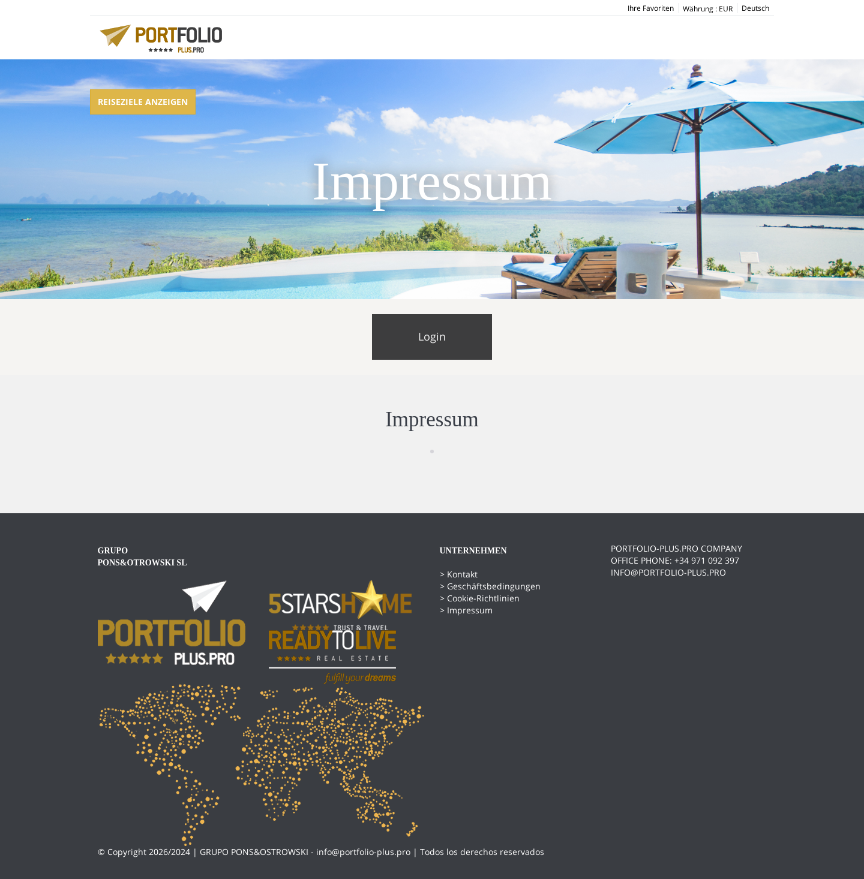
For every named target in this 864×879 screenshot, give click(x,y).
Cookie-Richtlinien (483, 598)
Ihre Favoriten (651, 8)
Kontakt (462, 574)
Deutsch (755, 8)
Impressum (470, 610)
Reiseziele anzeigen (143, 101)
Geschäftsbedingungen (494, 586)
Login (432, 336)
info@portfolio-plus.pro (363, 851)
